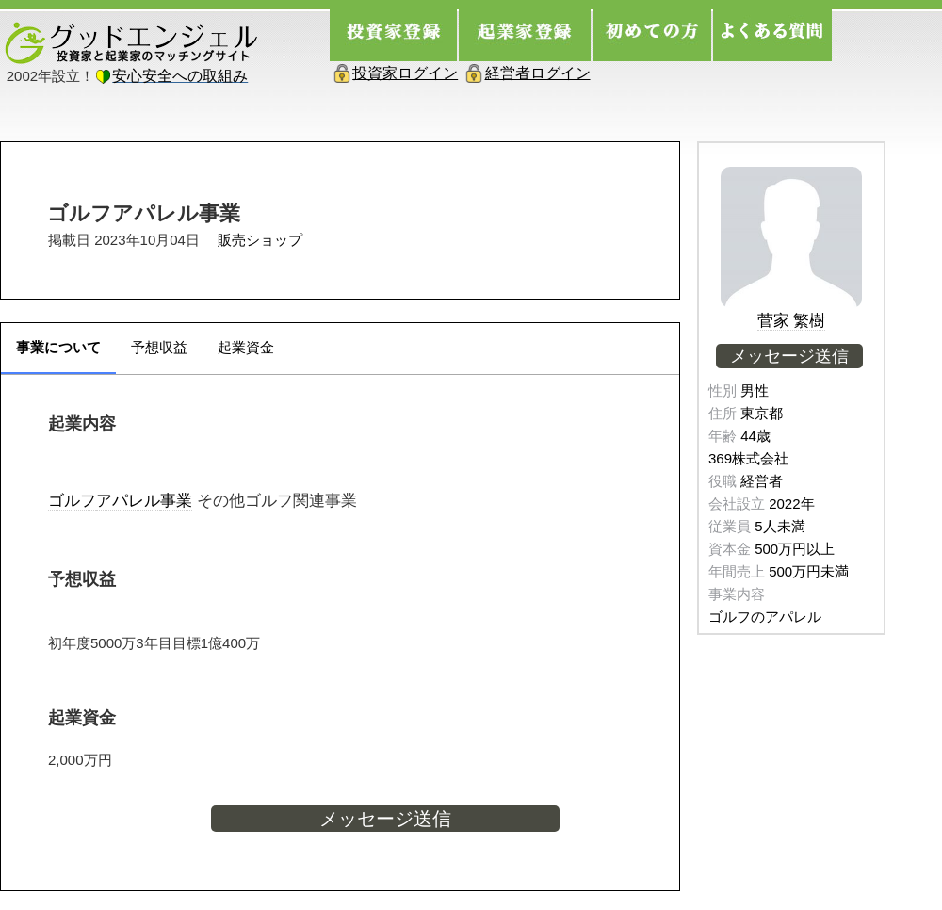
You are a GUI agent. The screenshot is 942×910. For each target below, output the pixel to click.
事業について (58, 347)
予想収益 (159, 347)
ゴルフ (72, 500)
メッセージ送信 (385, 818)
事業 (176, 500)
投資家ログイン (405, 73)
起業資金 (246, 347)
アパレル (128, 500)
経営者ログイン (538, 73)
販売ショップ (260, 240)
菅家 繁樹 (791, 321)
